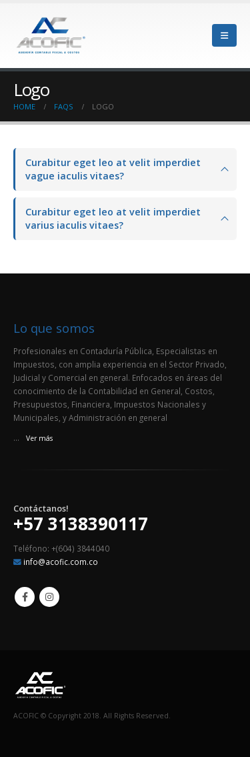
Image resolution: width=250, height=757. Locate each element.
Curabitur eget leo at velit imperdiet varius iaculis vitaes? (113, 218)
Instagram (49, 597)
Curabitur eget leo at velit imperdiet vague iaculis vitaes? (113, 169)
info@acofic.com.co (60, 561)
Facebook (25, 597)
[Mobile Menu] (224, 35)
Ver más (39, 438)
